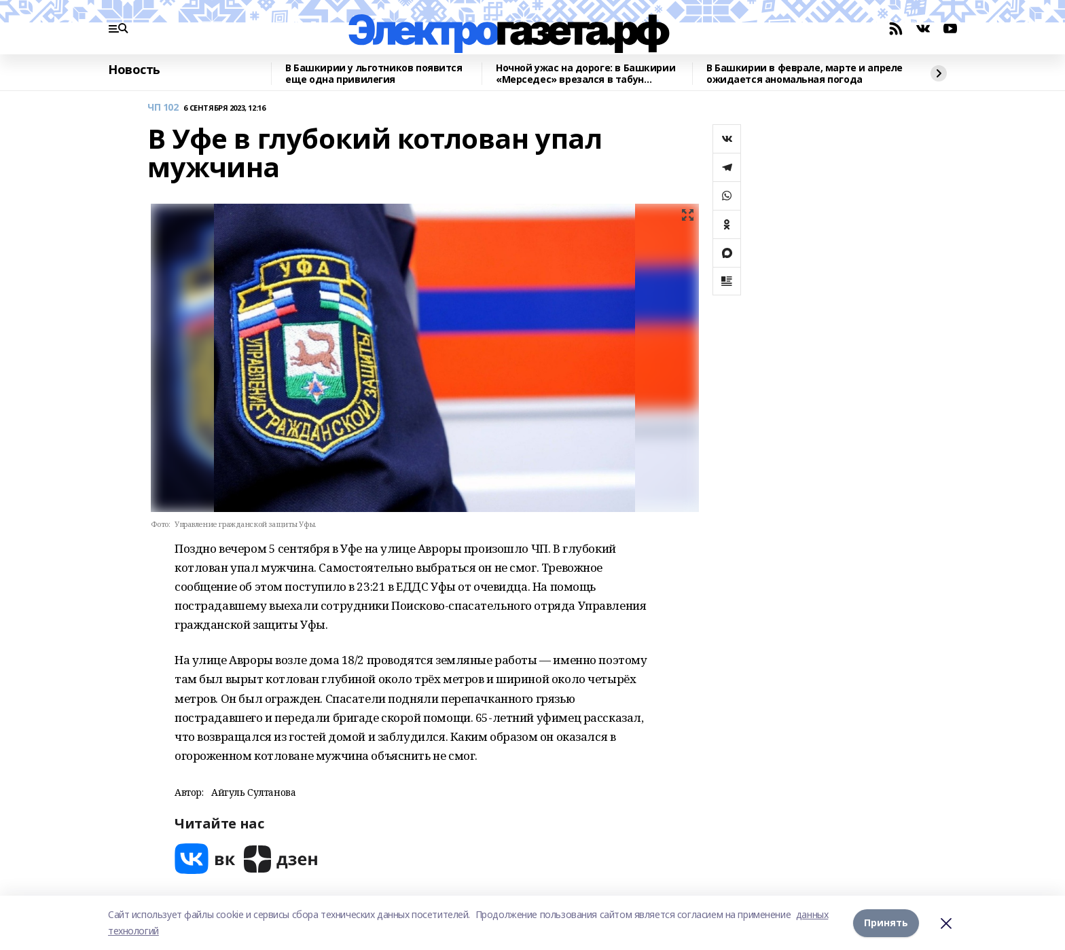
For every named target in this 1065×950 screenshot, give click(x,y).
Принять (886, 922)
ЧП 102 (162, 107)
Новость (134, 69)
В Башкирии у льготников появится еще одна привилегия (374, 73)
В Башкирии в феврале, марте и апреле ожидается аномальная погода (804, 73)
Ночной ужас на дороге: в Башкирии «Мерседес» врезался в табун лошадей (585, 73)
